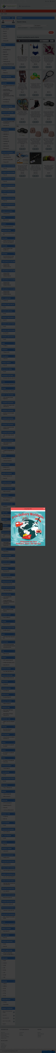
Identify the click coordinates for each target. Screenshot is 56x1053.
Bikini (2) (4, 52)
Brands (39, 1032)
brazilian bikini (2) (6, 469)
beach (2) (4, 478)
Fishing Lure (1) (5, 352)
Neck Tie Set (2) (6, 515)
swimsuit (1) (5, 851)
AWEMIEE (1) (5, 134)
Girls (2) (4, 33)
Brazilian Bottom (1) (6, 458)
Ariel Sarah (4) (5, 146)
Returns (20, 1033)
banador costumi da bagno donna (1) (8, 413)
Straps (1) (4, 807)
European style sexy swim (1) (8, 378)
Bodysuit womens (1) (7, 897)
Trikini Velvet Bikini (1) (7, 590)
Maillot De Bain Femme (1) (8, 677)
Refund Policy (3, 1038)
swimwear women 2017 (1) (8, 910)
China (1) (4, 844)
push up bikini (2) (6, 508)
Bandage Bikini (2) (6, 49)
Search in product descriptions (36, 27)
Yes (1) (4, 313)
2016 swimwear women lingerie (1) (7, 398)
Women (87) (5, 40)
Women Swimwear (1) (7, 476)
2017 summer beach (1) (7, 660)
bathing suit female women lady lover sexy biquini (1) (8, 241)
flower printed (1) (6, 623)
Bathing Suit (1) (5, 467)
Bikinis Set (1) (5, 220)
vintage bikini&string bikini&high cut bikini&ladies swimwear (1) (8, 602)
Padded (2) (5, 684)
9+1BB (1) (4, 345)
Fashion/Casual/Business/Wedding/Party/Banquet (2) (8, 535)
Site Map (21, 1035)
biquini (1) (4, 506)
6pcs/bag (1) (5, 332)
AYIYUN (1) (5, 136)
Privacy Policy (4, 1035)
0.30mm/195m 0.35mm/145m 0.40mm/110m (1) (6, 274)
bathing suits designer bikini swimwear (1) (8, 406)
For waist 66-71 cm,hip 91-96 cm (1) (8, 753)
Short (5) (4, 946)
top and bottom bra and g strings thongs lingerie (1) (8, 257)
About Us (3, 1032)
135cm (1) (4, 358)
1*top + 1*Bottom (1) (7, 787)
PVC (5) (4, 79)
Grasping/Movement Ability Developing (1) (8, 122)
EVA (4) (4, 70)
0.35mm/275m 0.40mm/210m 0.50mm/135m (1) (6, 284)
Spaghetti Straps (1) (6, 805)
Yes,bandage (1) (6, 768)
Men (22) (4, 36)
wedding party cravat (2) (7, 521)
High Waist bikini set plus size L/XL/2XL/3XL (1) (8, 884)
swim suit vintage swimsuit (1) (8, 435)
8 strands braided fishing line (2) (8, 233)
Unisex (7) (4, 38)
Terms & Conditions (5, 1036)
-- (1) (3, 47)
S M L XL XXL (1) (6, 831)
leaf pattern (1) (5, 664)
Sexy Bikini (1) (5, 558)
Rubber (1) (5, 72)
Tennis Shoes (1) (6, 115)
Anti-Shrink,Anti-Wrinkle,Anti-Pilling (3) (7, 90)
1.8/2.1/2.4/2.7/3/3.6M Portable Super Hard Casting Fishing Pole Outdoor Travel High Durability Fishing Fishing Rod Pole (22, 168)
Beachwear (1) (5, 571)
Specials (39, 1036)
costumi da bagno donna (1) (8, 420)
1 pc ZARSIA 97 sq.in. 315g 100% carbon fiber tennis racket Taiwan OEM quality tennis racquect (49, 85)
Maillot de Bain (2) (6, 703)
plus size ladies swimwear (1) (8, 384)
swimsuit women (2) (6, 484)
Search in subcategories (22, 27)
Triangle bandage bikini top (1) (8, 451)
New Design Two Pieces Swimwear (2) (7, 714)
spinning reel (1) (6, 213)
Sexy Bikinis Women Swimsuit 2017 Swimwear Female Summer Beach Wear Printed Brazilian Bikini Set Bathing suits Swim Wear (22, 87)
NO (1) (4, 781)
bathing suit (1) (5, 857)
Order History (4, 1045)
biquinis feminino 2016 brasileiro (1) (7, 249)
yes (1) (4, 838)
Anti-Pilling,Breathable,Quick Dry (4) (8, 86)
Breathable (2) (5, 101)
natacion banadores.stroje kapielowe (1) (8, 428)
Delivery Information (5, 1033)
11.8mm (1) (5, 300)
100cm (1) (4, 187)
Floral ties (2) (5, 528)
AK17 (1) (4, 818)
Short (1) (4, 937)
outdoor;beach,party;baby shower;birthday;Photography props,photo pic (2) (8, 646)
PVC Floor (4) (5, 108)
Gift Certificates (41, 1033)
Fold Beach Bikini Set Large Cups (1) (8, 64)
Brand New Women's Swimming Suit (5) (7, 730)
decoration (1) (5, 125)
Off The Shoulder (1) (6, 802)
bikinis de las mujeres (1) (7, 904)
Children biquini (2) (6, 794)
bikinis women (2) (6, 491)
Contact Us (21, 1032)
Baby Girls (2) (5, 28)
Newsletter (3, 1047)
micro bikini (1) (5, 891)
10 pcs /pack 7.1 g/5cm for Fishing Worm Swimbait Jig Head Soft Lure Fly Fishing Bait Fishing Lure (49, 167)
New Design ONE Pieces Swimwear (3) (7, 710)
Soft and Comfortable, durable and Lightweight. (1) (8, 953)
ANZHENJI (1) (5, 131)
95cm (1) (4, 174)
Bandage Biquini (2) (6, 697)
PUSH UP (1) (5, 551)
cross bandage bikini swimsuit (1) (6, 597)
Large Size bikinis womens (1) (8, 870)
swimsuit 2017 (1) (6, 863)
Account (2, 1043)
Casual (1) (4, 56)
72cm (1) (4, 168)
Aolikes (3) (5, 143)
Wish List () (3, 1046)
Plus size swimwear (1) (7, 497)
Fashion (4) (5, 59)
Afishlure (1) (5, 138)
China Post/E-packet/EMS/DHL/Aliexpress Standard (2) (8, 544)
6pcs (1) (4, 320)
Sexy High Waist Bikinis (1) (8, 671)
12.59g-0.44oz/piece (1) (7, 226)
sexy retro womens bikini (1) (8, 876)
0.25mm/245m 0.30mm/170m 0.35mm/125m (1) (6, 265)
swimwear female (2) (7, 460)
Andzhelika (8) (5, 141)
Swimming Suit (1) (6, 564)
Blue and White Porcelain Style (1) (7, 610)
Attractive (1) (5, 148)
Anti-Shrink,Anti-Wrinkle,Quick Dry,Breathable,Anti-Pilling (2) (8, 95)
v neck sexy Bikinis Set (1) (7, 810)
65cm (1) (4, 365)
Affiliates (39, 1035)
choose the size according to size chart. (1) (8, 738)
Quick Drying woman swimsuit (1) (7, 443)
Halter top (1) (5, 653)
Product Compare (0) (26, 40)
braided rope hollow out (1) (8, 662)
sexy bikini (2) (5, 690)
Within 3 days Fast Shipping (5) (8, 722)
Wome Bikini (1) (6, 500)
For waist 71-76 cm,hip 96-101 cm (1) (8, 761)
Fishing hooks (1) (6, 61)
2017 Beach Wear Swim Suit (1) (8, 637)
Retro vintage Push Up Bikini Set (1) (8, 917)
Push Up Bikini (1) (6, 617)
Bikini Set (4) (5, 54)
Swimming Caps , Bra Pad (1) (8, 924)
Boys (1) (4, 31)
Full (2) (4, 944)
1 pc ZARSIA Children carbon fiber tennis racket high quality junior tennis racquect (22, 113)
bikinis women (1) (6, 796)
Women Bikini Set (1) (7, 577)
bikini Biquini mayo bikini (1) (8, 390)
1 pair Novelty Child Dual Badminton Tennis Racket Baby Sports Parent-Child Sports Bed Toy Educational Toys (35, 85)
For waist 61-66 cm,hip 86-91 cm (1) (8, 745)
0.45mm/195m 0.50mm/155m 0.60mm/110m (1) (6, 293)
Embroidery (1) (5, 931)
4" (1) (3, 307)
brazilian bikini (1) (6, 630)
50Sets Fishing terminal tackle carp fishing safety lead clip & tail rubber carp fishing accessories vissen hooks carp (22, 59)
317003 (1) (5, 816)
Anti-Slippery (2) (6, 99)
